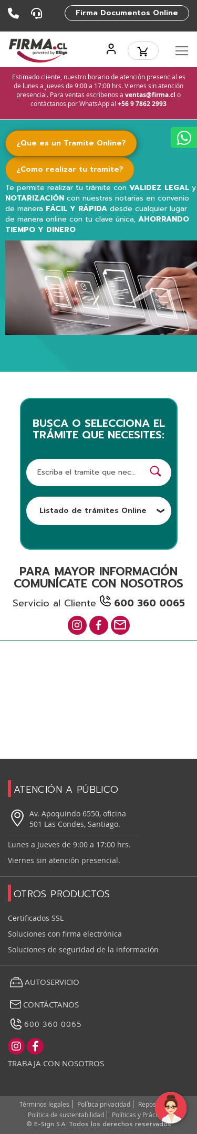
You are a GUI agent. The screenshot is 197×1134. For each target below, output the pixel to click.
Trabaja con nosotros (56, 1063)
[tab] (77, 143)
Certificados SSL (36, 918)
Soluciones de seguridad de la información (83, 949)
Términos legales (44, 1104)
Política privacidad (103, 1104)
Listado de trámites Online (102, 510)
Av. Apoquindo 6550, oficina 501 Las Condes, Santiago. (67, 818)
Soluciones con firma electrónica (65, 934)
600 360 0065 (45, 1024)
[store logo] (38, 51)
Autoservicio (43, 982)
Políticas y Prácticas (140, 1114)
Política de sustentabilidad (66, 1114)
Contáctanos (43, 1004)
